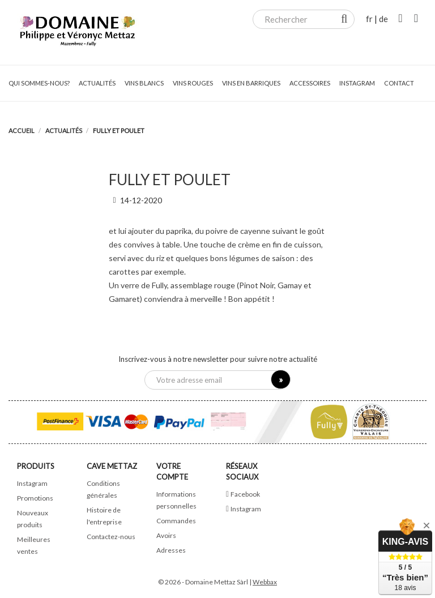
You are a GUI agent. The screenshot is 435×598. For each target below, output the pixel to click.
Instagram (32, 483)
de (383, 19)
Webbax (265, 582)
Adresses (171, 550)
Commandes (176, 520)
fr (369, 19)
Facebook (245, 494)
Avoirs (166, 535)
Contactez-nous (111, 536)
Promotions (35, 498)
